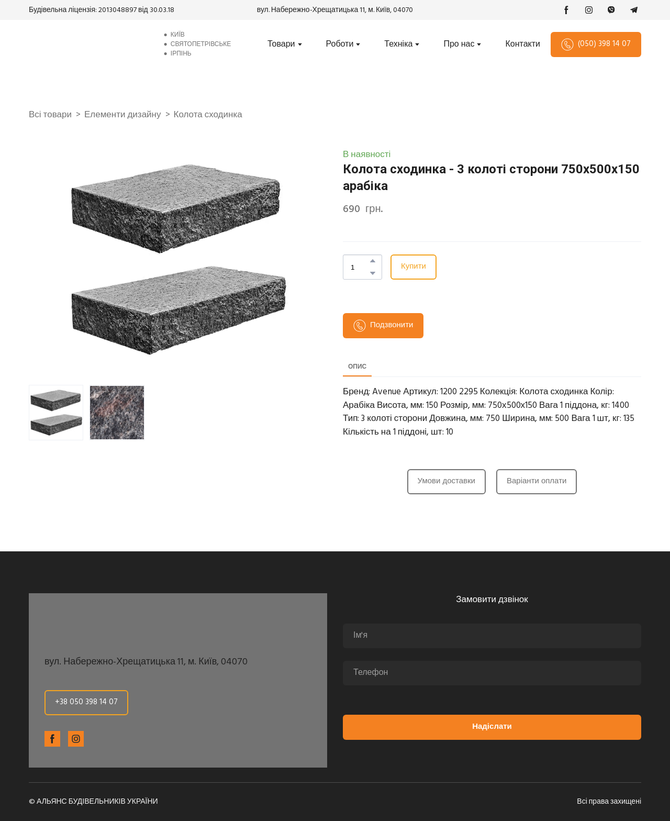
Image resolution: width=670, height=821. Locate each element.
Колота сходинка (208, 115)
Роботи (340, 44)
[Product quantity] (360, 267)
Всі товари (50, 115)
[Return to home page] (87, 44)
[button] (566, 10)
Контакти (522, 44)
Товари (281, 44)
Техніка (398, 44)
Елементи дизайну (122, 115)
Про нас (458, 44)
